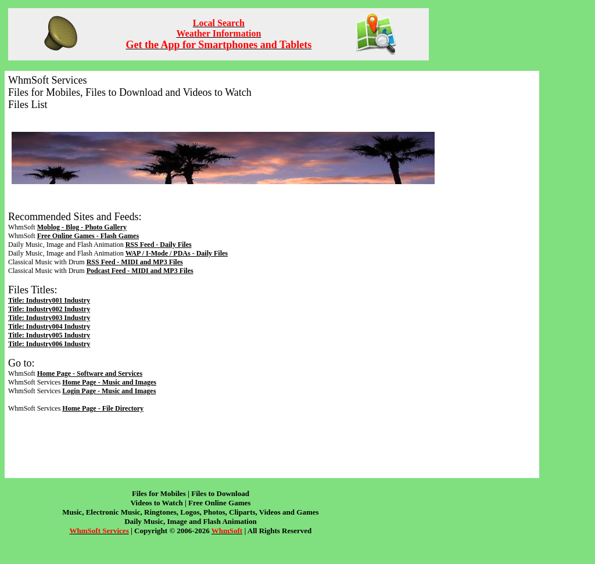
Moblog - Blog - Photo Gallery (82, 227)
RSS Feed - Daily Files (159, 244)
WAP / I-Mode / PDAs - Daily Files (177, 253)
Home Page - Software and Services (89, 373)
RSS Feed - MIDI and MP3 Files (135, 262)
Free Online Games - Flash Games (88, 236)
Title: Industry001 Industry (49, 300)
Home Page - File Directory (103, 408)
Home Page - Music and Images (109, 382)
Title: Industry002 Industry (49, 309)
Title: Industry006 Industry (49, 344)
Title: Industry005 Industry (49, 335)
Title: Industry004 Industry (49, 326)
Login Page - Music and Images (109, 391)
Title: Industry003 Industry (49, 318)
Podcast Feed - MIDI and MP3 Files (140, 271)
